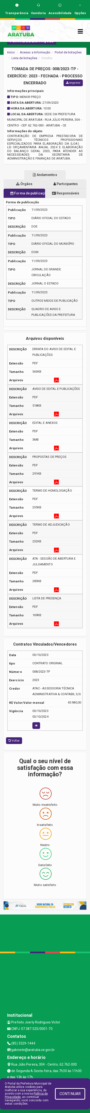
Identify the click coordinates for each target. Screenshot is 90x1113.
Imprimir (73, 83)
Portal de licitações (68, 52)
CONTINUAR (70, 1093)
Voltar (14, 740)
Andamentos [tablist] (45, 175)
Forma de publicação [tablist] (27, 193)
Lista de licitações (24, 58)
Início (11, 52)
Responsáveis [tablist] (65, 193)
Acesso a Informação (35, 52)
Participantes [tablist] (66, 184)
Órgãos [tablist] (24, 184)
